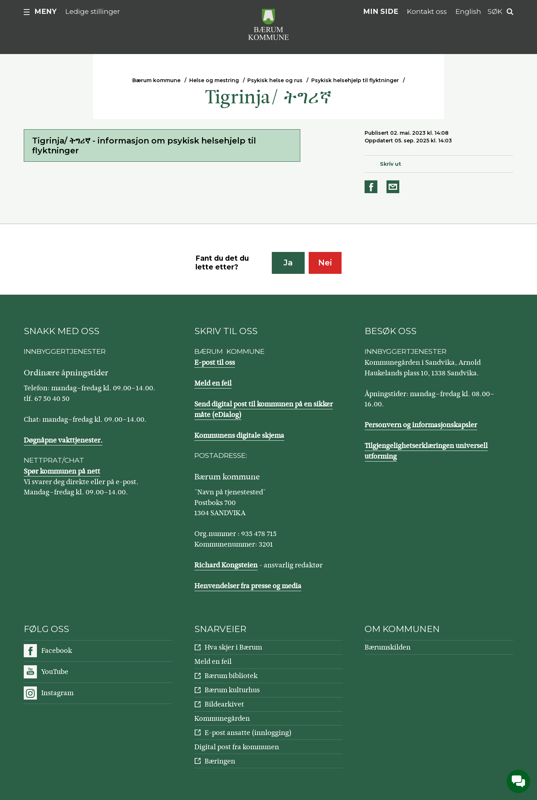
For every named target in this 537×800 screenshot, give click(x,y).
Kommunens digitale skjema (239, 435)
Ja (288, 263)
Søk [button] (495, 11)
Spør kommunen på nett (62, 471)
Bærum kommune (156, 80)
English (468, 11)
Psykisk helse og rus (274, 80)
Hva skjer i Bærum (233, 647)
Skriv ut (390, 164)
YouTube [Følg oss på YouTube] (54, 672)
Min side (380, 11)
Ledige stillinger (92, 11)
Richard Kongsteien (226, 565)
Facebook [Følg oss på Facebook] (56, 650)
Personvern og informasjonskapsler (421, 425)
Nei (325, 263)
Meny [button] (45, 11)
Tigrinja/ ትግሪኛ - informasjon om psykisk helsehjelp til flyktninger (144, 146)
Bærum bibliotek (231, 676)
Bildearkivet (224, 704)
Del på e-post (394, 187)
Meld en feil (213, 383)
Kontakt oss (427, 11)
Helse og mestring (214, 80)
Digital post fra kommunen (236, 747)
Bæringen (220, 761)
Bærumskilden (388, 647)
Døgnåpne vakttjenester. (63, 440)
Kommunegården (222, 718)
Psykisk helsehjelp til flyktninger (355, 80)
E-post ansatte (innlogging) (248, 733)
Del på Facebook (372, 187)
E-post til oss (214, 362)
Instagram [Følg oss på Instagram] (57, 693)
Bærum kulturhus (232, 690)
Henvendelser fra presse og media (247, 586)
